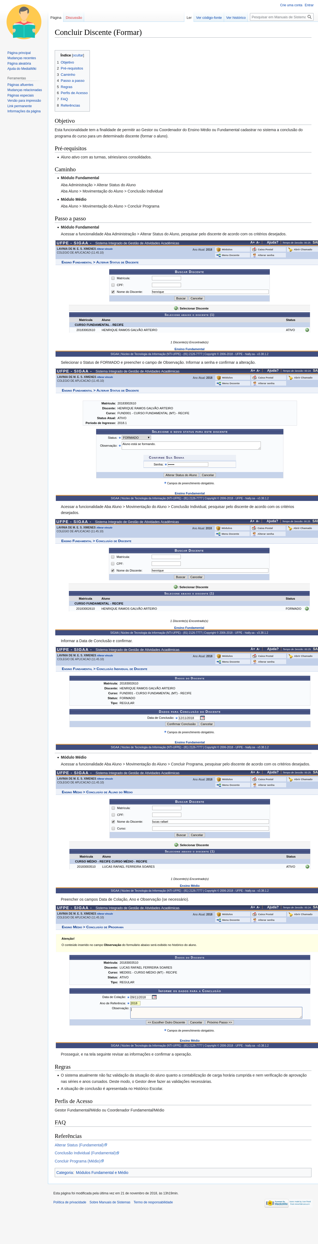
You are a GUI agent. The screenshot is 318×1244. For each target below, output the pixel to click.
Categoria (64, 1172)
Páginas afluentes (20, 85)
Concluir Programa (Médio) (77, 1161)
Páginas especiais (20, 95)
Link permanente (19, 106)
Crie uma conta (291, 5)
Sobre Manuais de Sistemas (110, 1202)
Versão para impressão (24, 101)
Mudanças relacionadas (24, 90)
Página (55, 18)
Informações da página (24, 111)
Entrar (309, 5)
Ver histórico (236, 18)
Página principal (18, 53)
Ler (189, 18)
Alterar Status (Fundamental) (79, 1145)
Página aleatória (19, 63)
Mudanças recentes (21, 58)
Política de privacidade (69, 1202)
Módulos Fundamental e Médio (102, 1172)
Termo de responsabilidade (153, 1202)
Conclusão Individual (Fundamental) (85, 1153)
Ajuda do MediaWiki (21, 69)
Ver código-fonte (209, 18)
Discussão (74, 18)
